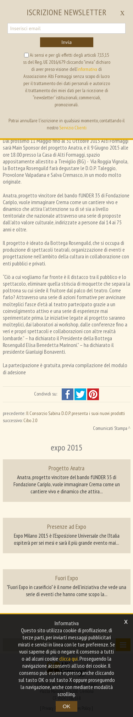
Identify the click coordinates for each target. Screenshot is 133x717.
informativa (87, 69)
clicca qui (68, 658)
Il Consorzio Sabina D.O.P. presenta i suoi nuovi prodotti (75, 413)
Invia (66, 42)
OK (67, 706)
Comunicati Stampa (110, 428)
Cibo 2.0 (30, 420)
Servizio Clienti (73, 127)
